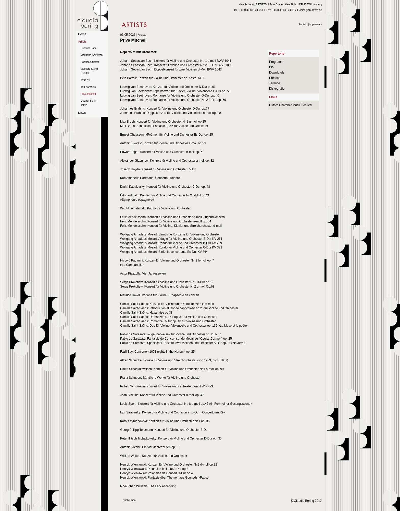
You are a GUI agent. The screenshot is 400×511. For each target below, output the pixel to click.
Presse (274, 78)
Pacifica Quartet (90, 62)
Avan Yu (85, 80)
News (82, 113)
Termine (274, 83)
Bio (271, 67)
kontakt (303, 24)
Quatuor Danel (89, 48)
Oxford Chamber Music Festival (290, 105)
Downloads (276, 72)
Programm (276, 62)
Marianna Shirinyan (92, 55)
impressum (315, 24)
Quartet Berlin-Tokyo (89, 102)
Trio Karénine (88, 87)
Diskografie (276, 88)
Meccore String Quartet (89, 71)
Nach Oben (129, 500)
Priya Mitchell (88, 93)
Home (82, 34)
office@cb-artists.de (310, 10)
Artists (82, 41)
